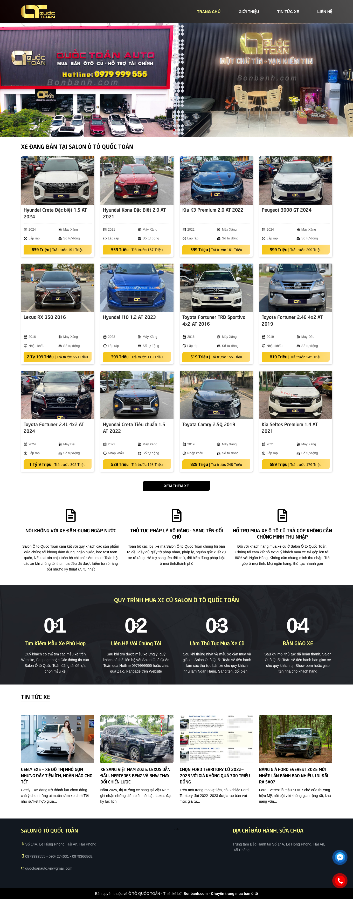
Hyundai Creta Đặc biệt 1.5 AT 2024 (55, 212)
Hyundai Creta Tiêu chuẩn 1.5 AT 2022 (134, 427)
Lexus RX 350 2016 (45, 316)
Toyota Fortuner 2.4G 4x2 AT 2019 (292, 320)
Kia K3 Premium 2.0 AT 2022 (213, 209)
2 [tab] (179, 130)
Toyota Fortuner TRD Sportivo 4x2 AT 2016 (213, 320)
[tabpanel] (176, 80)
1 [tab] (174, 130)
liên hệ (324, 11)
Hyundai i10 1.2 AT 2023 (129, 316)
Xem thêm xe (176, 486)
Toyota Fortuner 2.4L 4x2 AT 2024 (54, 427)
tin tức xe (288, 11)
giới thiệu (249, 11)
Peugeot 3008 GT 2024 (287, 209)
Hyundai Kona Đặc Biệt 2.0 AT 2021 (134, 212)
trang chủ (208, 11)
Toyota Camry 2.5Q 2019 (208, 424)
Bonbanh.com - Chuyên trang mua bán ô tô (220, 893)
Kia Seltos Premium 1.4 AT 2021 (290, 427)
